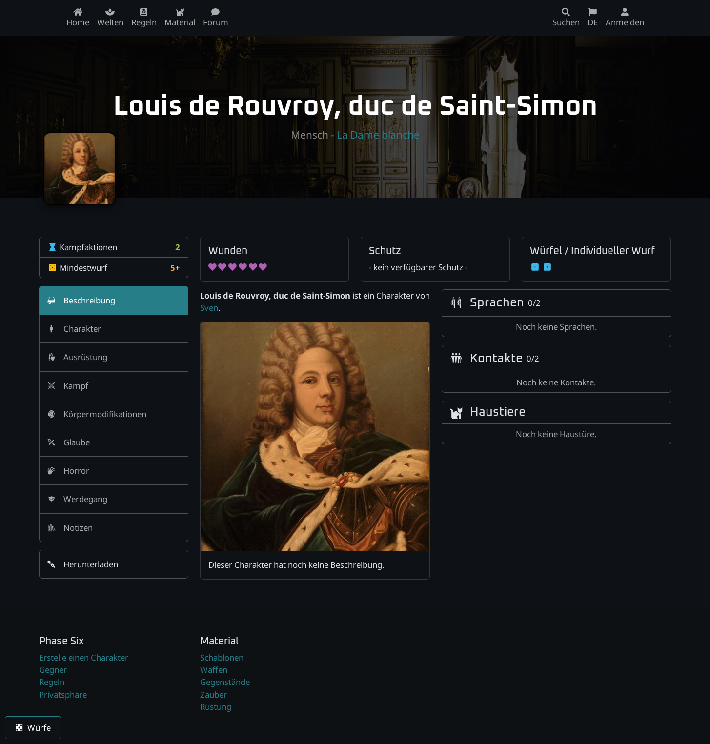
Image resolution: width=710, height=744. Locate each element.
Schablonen (221, 657)
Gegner (53, 669)
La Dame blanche (378, 134)
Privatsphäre (63, 694)
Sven (209, 307)
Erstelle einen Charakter (83, 657)
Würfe (33, 728)
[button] (113, 564)
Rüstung (215, 706)
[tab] (113, 300)
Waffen (213, 669)
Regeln (51, 681)
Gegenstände (225, 681)
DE (593, 18)
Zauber (213, 694)
